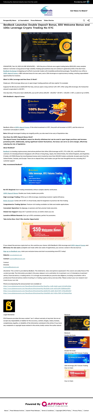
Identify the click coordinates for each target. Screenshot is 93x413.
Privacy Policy (77, 410)
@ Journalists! (23, 20)
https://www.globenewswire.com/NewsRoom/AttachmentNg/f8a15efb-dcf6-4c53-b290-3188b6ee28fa (36, 288)
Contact (86, 410)
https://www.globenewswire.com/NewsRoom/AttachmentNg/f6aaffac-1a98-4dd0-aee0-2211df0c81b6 (37, 286)
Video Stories (49, 20)
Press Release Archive (17, 410)
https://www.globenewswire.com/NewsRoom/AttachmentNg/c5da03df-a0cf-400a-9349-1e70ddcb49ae (37, 293)
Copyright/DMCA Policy (63, 410)
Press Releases (36, 20)
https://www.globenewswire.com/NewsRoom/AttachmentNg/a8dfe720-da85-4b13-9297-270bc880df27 (37, 291)
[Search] (84, 20)
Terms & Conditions (48, 410)
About (6, 410)
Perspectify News (9, 20)
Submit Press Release (33, 410)
